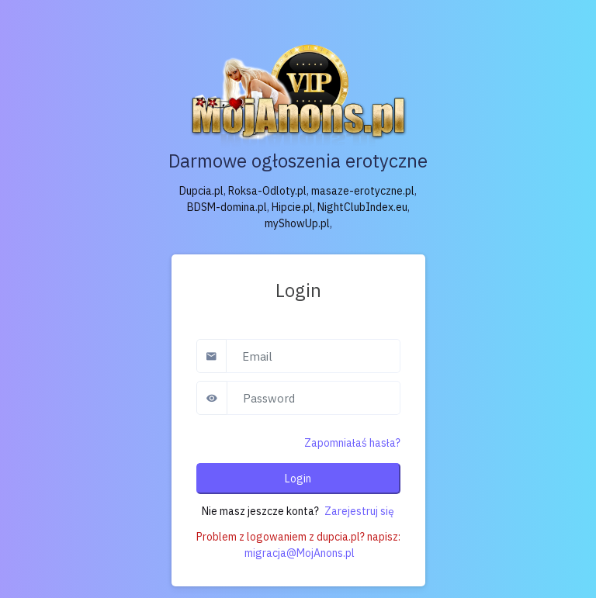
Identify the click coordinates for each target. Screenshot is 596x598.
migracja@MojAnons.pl (299, 553)
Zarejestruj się (359, 511)
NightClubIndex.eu (362, 207)
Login (298, 479)
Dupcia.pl (201, 191)
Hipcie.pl (292, 207)
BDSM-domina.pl (227, 207)
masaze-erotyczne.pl (362, 191)
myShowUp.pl (297, 223)
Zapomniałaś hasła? (352, 443)
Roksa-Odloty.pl (267, 191)
